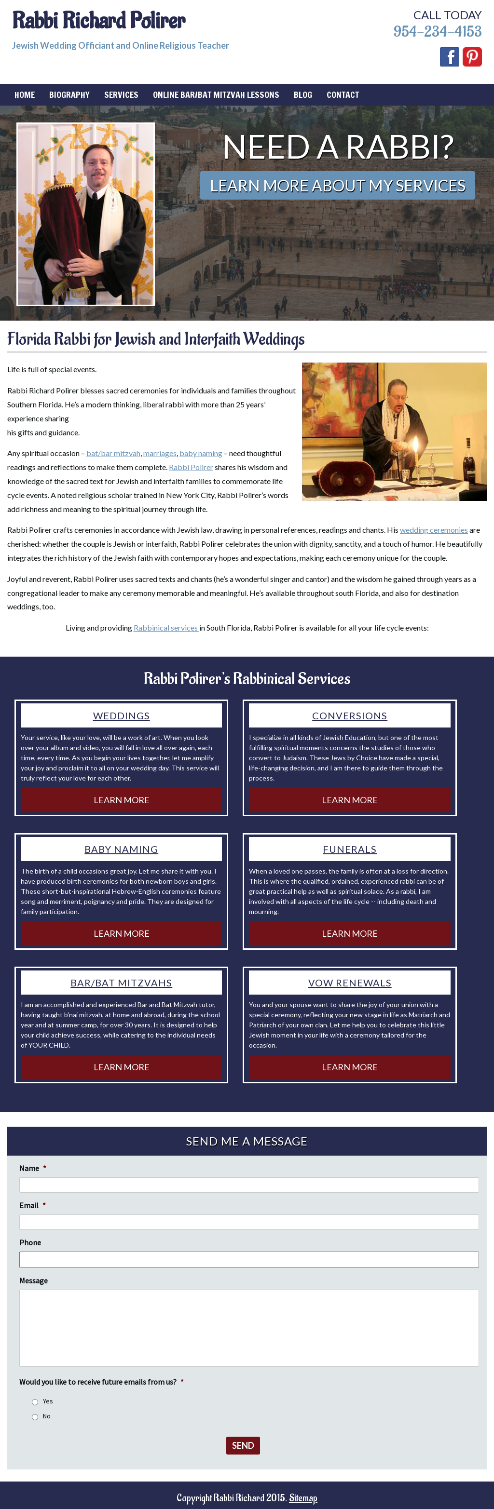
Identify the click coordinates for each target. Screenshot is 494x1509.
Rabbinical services (166, 627)
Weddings (121, 715)
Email (32, 1205)
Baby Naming (121, 849)
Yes (48, 1401)
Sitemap (303, 1498)
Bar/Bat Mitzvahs (121, 982)
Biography (69, 94)
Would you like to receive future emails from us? (101, 1382)
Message (33, 1280)
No (47, 1416)
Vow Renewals (350, 982)
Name (32, 1168)
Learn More (122, 800)
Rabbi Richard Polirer (98, 21)
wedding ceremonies (434, 529)
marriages (160, 453)
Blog (303, 94)
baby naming (200, 453)
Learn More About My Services (338, 185)
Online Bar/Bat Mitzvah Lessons (216, 94)
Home (24, 94)
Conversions (349, 715)
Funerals (350, 849)
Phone (30, 1242)
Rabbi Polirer (191, 467)
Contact (343, 94)
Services (121, 94)
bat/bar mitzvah (113, 453)
